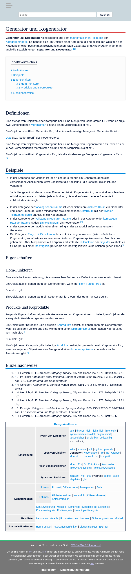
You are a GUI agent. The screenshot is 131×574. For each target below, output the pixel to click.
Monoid (74, 456)
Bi (85, 464)
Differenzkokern (96, 495)
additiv (107, 476)
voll (83, 476)
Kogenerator (91, 452)
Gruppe (115, 452)
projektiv (109, 449)
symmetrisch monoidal (82, 434)
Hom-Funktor (87, 283)
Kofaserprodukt (60, 499)
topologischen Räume (48, 207)
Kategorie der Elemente (95, 507)
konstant (74, 476)
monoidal (111, 430)
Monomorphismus (82, 349)
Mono (73, 464)
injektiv (105, 242)
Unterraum (87, 210)
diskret (80, 430)
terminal (81, 449)
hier (30, 552)
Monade (61, 507)
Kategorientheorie (17, 41)
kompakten (110, 218)
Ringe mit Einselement (42, 234)
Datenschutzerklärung (75, 569)
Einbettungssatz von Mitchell (107, 518)
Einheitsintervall (49, 222)
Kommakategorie (45, 510)
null (90, 449)
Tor (106, 526)
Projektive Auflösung (104, 467)
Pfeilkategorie (64, 510)
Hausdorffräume (20, 222)
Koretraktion (108, 464)
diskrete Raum (96, 207)
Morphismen (38, 124)
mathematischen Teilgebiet (86, 37)
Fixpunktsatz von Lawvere (74, 518)
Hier (44, 552)
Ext (101, 526)
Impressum (48, 569)
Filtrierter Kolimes (62, 495)
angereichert (104, 434)
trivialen (108, 210)
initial (72, 449)
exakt (116, 476)
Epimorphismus (80, 328)
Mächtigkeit (42, 245)
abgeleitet (75, 479)
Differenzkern (70, 487)
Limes (45, 487)
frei (96, 456)
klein (88, 430)
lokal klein (98, 430)
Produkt (56, 487)
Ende (100, 487)
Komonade (74, 507)
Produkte (62, 345)
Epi (80, 464)
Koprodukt (79, 495)
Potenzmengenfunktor (65, 526)
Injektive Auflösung (80, 467)
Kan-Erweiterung (45, 507)
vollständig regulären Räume (53, 218)
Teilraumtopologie (21, 214)
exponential (86, 456)
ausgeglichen (77, 437)
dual (72, 430)
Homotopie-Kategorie (86, 510)
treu (98, 283)
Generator (76, 452)
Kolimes (43, 497)
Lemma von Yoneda (47, 518)
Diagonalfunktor (88, 526)
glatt (85, 479)
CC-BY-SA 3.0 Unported (86, 545)
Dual (8, 137)
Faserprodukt (87, 487)
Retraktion (93, 464)
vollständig (106, 437)
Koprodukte (64, 324)
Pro (101, 452)
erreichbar (92, 437)
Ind (107, 452)
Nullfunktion (87, 242)
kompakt (105, 456)
